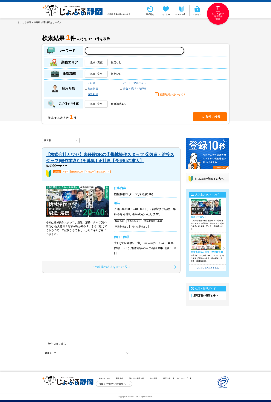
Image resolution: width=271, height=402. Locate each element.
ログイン (197, 10)
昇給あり (90, 172)
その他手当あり (140, 226)
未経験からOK (103, 172)
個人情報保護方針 (136, 378)
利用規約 (119, 378)
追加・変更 (96, 62)
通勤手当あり (134, 221)
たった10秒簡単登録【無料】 (218, 13)
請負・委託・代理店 (134, 88)
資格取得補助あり (153, 221)
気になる (166, 10)
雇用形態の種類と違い (205, 295)
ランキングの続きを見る (207, 268)
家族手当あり (121, 226)
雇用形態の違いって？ (173, 94)
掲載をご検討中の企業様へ (112, 384)
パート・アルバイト (134, 83)
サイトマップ (182, 378)
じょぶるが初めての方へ (209, 178)
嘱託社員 (93, 94)
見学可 (65, 172)
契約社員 (93, 88)
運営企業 (167, 378)
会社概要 (153, 378)
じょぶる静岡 (24, 22)
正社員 (92, 83)
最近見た (150, 10)
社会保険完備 (77, 172)
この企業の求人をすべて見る (111, 266)
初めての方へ (182, 10)
